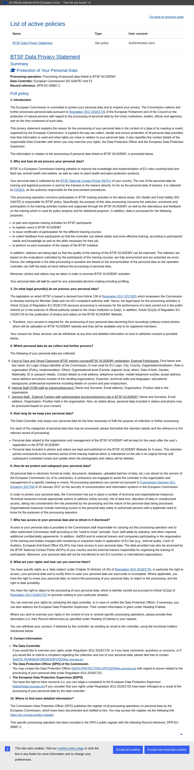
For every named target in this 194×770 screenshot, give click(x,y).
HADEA (19, 189)
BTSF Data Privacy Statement (32, 43)
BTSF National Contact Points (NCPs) (86, 180)
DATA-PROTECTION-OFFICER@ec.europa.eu (103, 668)
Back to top (173, 734)
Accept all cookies (128, 749)
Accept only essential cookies (167, 749)
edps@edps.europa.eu (28, 686)
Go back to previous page (167, 17)
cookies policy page (70, 748)
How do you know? (77, 2)
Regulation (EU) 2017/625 (119, 296)
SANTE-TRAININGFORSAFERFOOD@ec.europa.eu (48, 659)
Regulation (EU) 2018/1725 (87, 111)
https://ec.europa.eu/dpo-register (31, 715)
